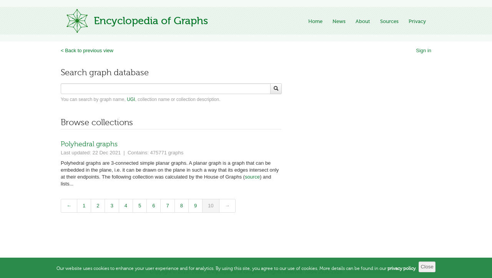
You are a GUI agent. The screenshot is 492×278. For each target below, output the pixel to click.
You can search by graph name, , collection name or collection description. (140, 99)
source (252, 177)
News (339, 21)
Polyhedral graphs (89, 144)
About (363, 21)
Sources (389, 21)
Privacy (417, 21)
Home (315, 21)
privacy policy (401, 272)
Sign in (423, 50)
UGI (131, 99)
